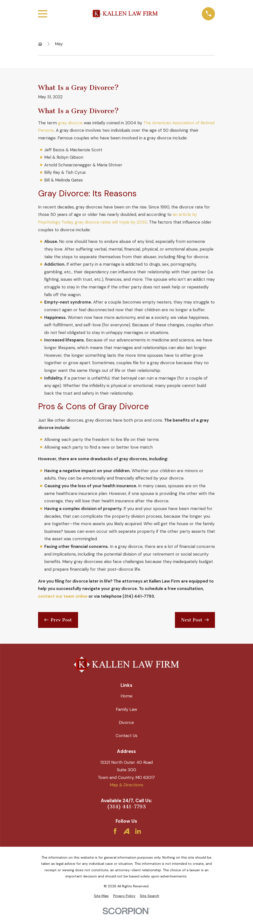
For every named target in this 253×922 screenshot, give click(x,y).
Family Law (126, 709)
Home (126, 696)
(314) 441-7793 (126, 806)
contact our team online (62, 596)
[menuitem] (101, 896)
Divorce (126, 722)
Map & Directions (126, 785)
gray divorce (70, 123)
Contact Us (126, 735)
